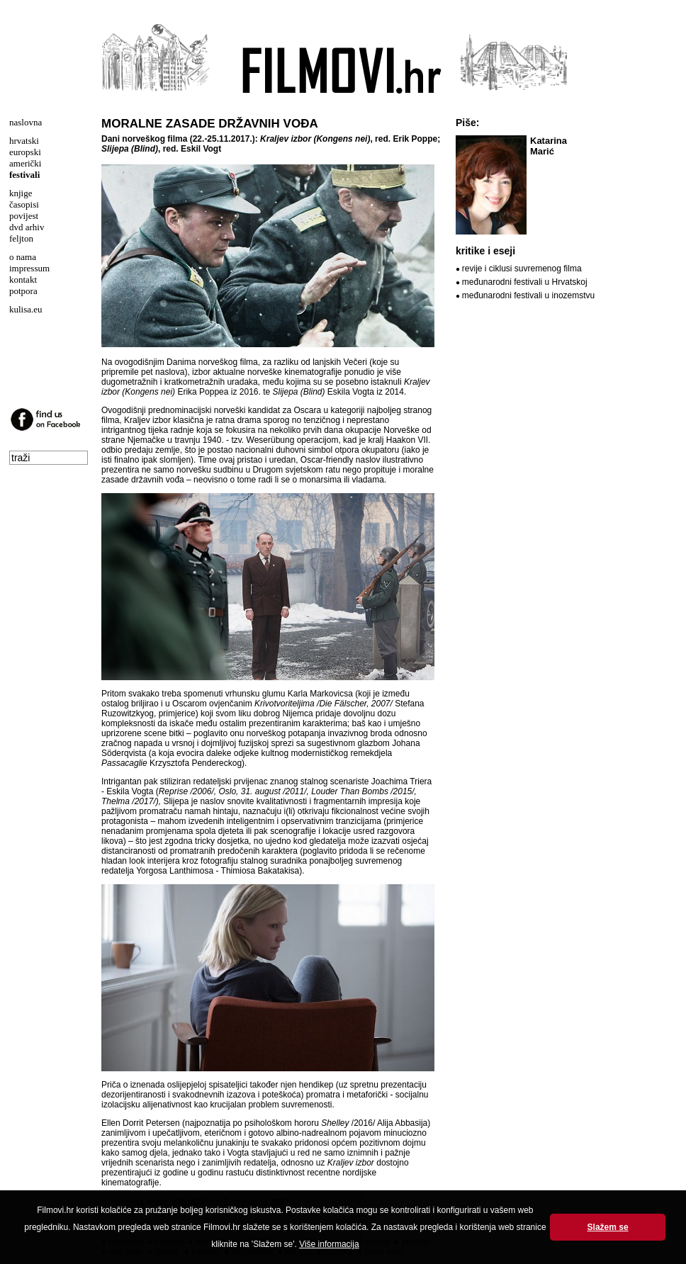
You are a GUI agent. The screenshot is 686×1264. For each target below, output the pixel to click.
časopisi (24, 204)
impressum (29, 268)
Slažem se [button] (608, 1227)
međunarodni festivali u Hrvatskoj (524, 282)
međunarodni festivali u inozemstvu (528, 295)
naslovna (25, 122)
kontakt (23, 279)
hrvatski (24, 140)
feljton (21, 238)
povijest (23, 215)
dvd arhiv (26, 227)
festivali (24, 174)
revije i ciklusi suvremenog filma (522, 268)
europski (25, 152)
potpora (23, 291)
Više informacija (329, 1244)
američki (25, 163)
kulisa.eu (26, 309)
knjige (21, 193)
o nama (22, 257)
